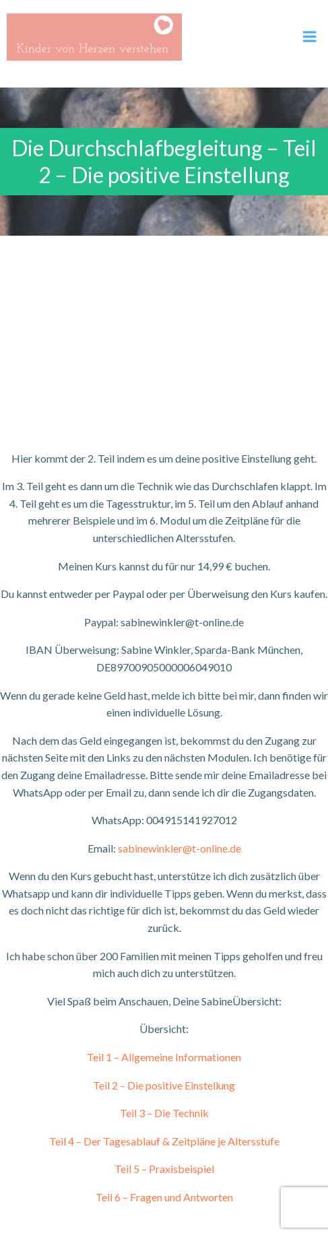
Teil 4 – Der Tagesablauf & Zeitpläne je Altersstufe (164, 1141)
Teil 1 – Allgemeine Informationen (164, 1056)
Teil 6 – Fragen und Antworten (164, 1197)
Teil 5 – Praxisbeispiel (164, 1168)
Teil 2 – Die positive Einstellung (164, 1085)
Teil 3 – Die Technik (164, 1112)
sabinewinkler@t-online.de (179, 848)
